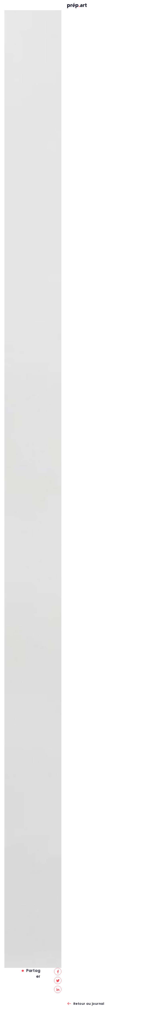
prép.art (77, 6)
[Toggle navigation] (7, 6)
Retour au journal (88, 1003)
